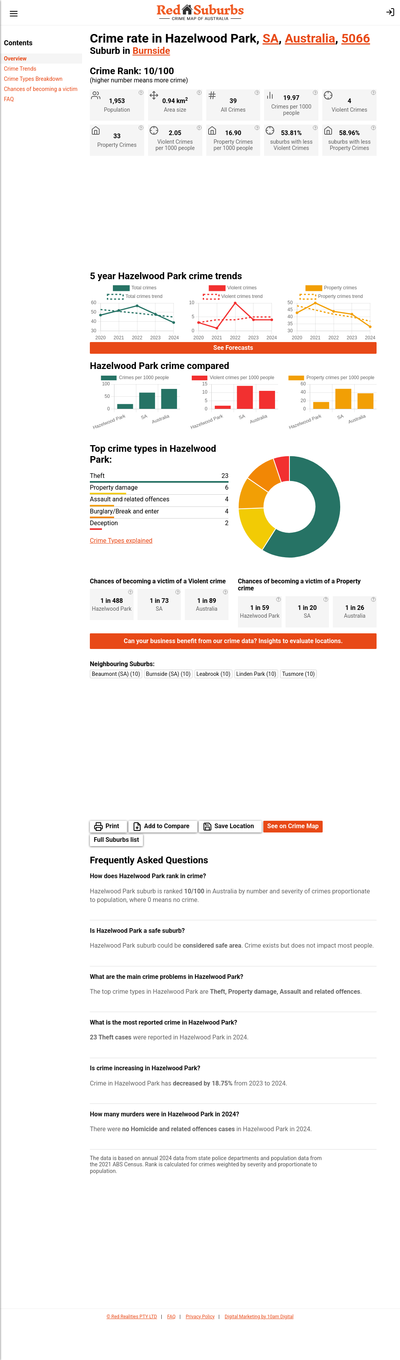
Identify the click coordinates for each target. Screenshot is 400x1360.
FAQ (9, 99)
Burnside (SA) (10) (168, 709)
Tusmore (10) (298, 709)
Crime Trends (20, 69)
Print (112, 861)
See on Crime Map (293, 861)
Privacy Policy (200, 1352)
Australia (310, 38)
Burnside (151, 50)
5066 (355, 38)
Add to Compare (166, 861)
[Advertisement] (233, 216)
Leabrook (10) (213, 709)
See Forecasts (233, 347)
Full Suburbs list (116, 875)
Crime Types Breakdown (33, 79)
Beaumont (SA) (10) (116, 709)
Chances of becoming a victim (40, 89)
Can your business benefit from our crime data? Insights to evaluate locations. (233, 676)
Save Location (234, 861)
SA (270, 38)
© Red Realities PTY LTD (132, 1352)
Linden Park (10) (256, 709)
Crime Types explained (121, 540)
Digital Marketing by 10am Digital (259, 1352)
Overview (15, 58)
